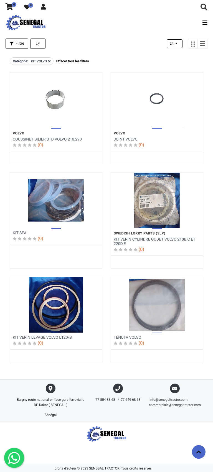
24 (174, 43)
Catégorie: (20, 61)
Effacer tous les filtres (72, 61)
